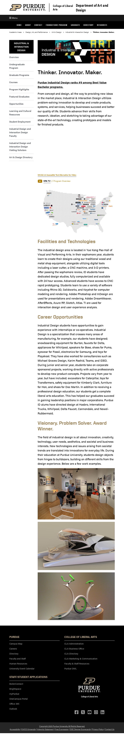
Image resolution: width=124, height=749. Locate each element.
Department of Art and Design (92, 7)
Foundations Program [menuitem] (56, 25)
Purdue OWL (70, 668)
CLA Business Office (74, 648)
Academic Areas (15, 32)
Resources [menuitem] (102, 25)
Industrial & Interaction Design (77, 32)
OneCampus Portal (18, 698)
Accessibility (15, 729)
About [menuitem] (28, 25)
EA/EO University (28, 729)
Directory (13, 653)
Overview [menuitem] (14, 57)
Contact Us (109, 729)
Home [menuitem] (19, 25)
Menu (13, 17)
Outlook (13, 708)
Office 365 (14, 703)
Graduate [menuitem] (75, 25)
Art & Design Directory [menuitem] (21, 157)
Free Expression (62, 729)
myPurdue (14, 693)
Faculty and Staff (17, 658)
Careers (13, 648)
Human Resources (18, 663)
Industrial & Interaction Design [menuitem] (21, 46)
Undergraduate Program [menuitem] (17, 66)
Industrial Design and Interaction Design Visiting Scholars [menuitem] (20, 146)
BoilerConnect (16, 683)
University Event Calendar (21, 668)
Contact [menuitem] (38, 25)
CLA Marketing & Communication (80, 658)
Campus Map (15, 643)
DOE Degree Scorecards (80, 729)
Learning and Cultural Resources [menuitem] (20, 112)
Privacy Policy (98, 729)
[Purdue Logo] (27, 7)
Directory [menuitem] (89, 25)
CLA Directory (71, 653)
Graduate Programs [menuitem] (19, 75)
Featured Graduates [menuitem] (19, 96)
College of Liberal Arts (63, 7)
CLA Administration (74, 643)
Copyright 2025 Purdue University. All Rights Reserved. (62, 726)
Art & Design (57, 32)
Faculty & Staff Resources (76, 663)
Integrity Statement (45, 729)
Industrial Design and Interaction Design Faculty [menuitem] (20, 132)
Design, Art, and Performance (37, 32)
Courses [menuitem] (13, 82)
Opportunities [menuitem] (16, 103)
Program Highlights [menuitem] (19, 89)
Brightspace (15, 688)
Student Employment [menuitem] (19, 121)
